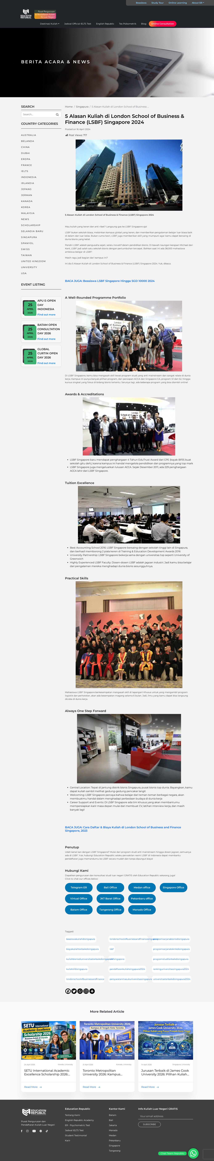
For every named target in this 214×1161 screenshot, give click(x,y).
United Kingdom (33, 261)
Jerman (26, 195)
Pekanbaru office (142, 898)
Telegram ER (79, 887)
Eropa (25, 159)
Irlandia (27, 183)
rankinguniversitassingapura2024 (171, 969)
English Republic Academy (79, 1120)
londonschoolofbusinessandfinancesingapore (134, 939)
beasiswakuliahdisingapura (80, 939)
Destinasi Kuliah (48, 23)
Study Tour (157, 2)
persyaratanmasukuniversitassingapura (131, 979)
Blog (143, 23)
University (29, 267)
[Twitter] (74, 991)
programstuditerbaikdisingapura (170, 959)
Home (69, 106)
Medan (112, 1135)
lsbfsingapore (117, 959)
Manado (113, 1130)
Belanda (27, 141)
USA (24, 273)
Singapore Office (173, 887)
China (25, 147)
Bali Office (110, 887)
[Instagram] (86, 991)
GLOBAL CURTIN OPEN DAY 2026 (47, 353)
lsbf (112, 949)
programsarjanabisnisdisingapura (171, 939)
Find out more (46, 314)
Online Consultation (162, 23)
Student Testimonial (76, 1135)
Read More (31, 1087)
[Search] (41, 114)
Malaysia (28, 213)
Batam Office (78, 909)
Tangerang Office (110, 909)
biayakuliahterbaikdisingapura (82, 949)
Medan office (142, 887)
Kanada (27, 201)
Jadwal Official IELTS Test (77, 23)
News (25, 219)
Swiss (25, 249)
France (26, 165)
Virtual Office (78, 898)
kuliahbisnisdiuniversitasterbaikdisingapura (89, 959)
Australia (28, 135)
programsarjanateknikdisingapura (171, 949)
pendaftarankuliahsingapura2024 (127, 969)
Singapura (29, 237)
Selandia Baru (32, 231)
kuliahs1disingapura (76, 969)
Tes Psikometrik (127, 23)
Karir (67, 1140)
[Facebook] (68, 991)
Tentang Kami (72, 1115)
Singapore (114, 1145)
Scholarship (31, 225)
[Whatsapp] (80, 991)
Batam (112, 1115)
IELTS (24, 171)
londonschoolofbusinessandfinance (85, 979)
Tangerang (114, 1150)
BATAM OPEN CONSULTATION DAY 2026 (48, 329)
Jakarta (113, 1125)
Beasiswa (141, 2)
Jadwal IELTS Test (74, 1130)
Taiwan (26, 255)
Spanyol (27, 243)
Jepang (26, 189)
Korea (25, 207)
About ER (197, 2)
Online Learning (178, 2)
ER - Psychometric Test (77, 1125)
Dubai (25, 153)
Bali (111, 1120)
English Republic (105, 23)
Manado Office (142, 909)
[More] (92, 991)
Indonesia (29, 177)
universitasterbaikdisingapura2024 (171, 979)
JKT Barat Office (110, 898)
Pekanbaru (114, 1140)
